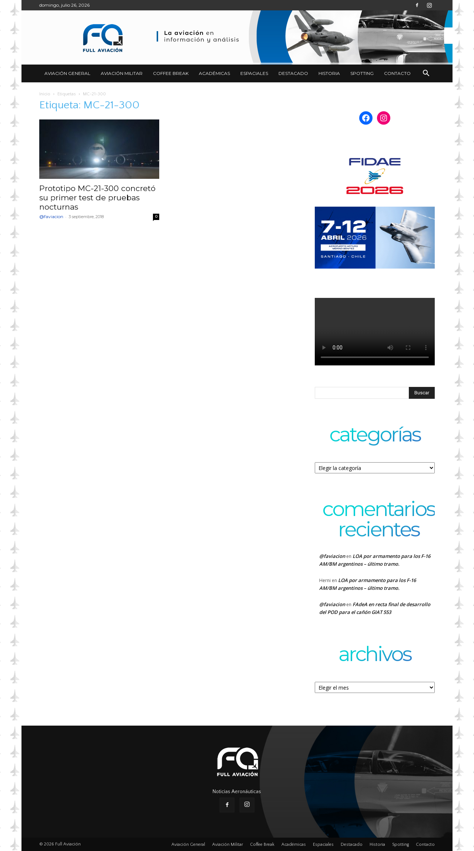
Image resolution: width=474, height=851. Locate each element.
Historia (329, 73)
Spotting (362, 73)
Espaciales (254, 73)
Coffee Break (170, 73)
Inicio (44, 94)
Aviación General (67, 73)
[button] (426, 74)
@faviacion (51, 216)
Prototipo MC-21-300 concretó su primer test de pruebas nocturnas (97, 197)
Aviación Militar (122, 73)
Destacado (293, 73)
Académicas (214, 73)
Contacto (397, 73)
